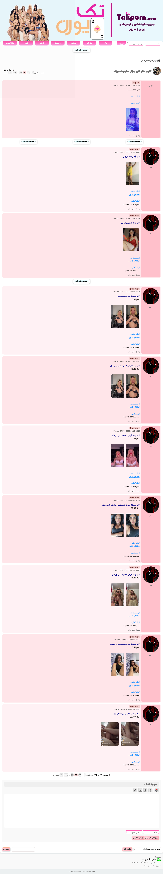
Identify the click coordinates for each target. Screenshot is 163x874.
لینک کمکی (135, 103)
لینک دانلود (135, 96)
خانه (105, 43)
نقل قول (131, 135)
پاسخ (138, 135)
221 (61, 775)
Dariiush (134, 149)
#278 (138, 570)
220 (66, 775)
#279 (138, 640)
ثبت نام (89, 43)
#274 (138, 292)
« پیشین (89, 775)
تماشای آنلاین (134, 194)
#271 (138, 85)
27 (80, 775)
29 (72, 775)
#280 (138, 709)
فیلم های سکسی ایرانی (148, 60)
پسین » (56, 775)
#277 (138, 501)
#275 (138, 361)
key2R (136, 82)
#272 (138, 152)
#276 (138, 431)
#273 (138, 219)
